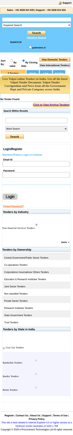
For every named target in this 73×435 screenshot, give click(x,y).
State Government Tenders (18, 315)
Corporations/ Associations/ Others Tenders (26, 272)
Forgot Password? (13, 206)
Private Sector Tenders (16, 301)
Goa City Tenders (15, 347)
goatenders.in (39, 47)
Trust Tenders (11, 322)
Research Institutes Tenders (18, 308)
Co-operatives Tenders (16, 265)
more (64, 242)
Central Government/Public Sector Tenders (26, 257)
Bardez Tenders (11, 376)
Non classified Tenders (16, 293)
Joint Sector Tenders (14, 286)
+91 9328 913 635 (24, 10)
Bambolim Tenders (12, 362)
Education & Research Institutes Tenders (25, 279)
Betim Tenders (10, 389)
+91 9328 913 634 (56, 10)
